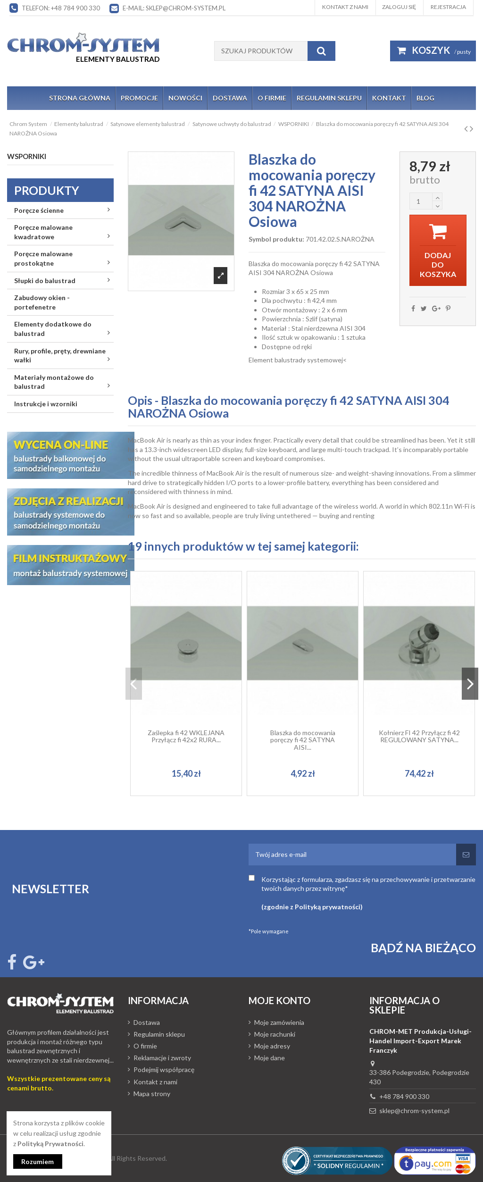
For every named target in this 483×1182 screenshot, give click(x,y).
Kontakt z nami (345, 6)
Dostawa (146, 1022)
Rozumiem (38, 1161)
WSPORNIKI (26, 156)
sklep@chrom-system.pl (414, 1111)
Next (470, 684)
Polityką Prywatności (50, 1143)
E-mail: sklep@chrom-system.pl (174, 8)
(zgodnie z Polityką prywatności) (312, 907)
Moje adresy (272, 1046)
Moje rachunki (274, 1034)
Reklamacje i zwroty (162, 1058)
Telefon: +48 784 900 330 (61, 8)
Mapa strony (151, 1094)
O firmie (145, 1046)
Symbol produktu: (276, 239)
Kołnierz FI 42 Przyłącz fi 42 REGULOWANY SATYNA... (419, 736)
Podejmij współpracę (163, 1069)
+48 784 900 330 (404, 1096)
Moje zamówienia (279, 1022)
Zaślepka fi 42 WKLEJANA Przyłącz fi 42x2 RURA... (186, 736)
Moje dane (269, 1058)
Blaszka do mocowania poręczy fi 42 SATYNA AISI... (302, 740)
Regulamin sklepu (159, 1034)
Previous (133, 684)
